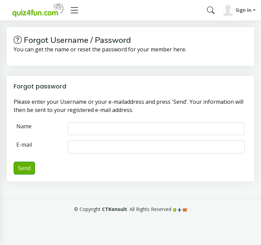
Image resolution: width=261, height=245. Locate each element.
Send (24, 168)
